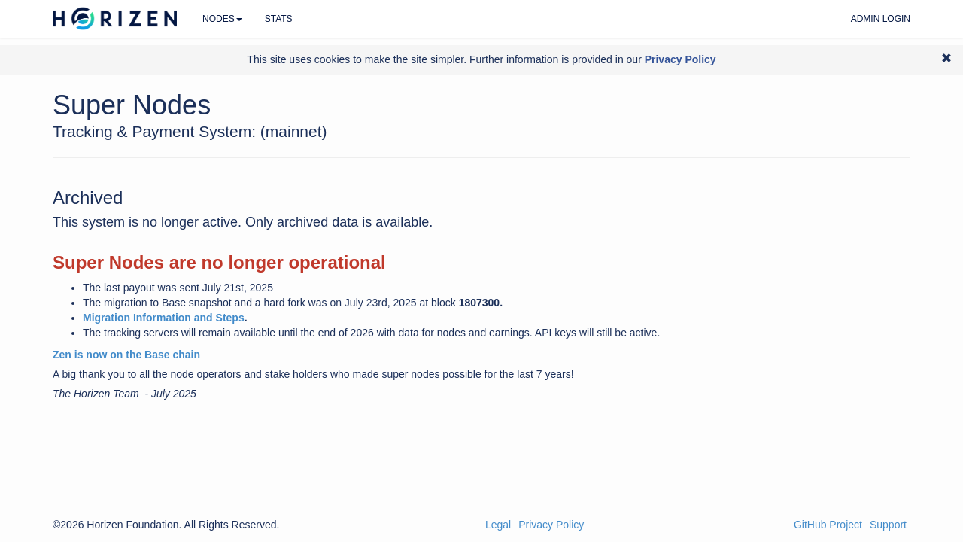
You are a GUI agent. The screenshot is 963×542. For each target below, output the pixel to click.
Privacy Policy (551, 525)
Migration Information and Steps (164, 318)
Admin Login (880, 19)
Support (888, 525)
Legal (498, 525)
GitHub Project (828, 525)
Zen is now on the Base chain (126, 355)
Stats (279, 19)
